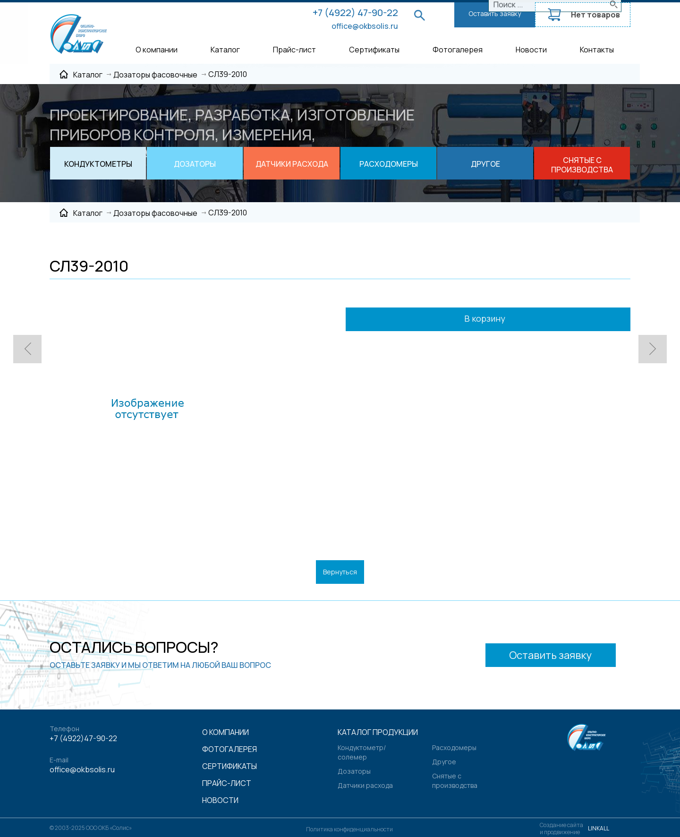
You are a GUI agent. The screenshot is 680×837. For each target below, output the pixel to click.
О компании (157, 49)
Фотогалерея (458, 49)
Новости (531, 49)
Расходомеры (454, 747)
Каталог (225, 49)
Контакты (597, 49)
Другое (444, 761)
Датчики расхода (365, 785)
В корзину (497, 319)
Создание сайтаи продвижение (561, 828)
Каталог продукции (378, 732)
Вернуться (340, 571)
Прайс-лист (294, 49)
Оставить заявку (494, 13)
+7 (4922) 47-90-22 (355, 12)
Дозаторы (354, 771)
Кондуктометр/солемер (362, 752)
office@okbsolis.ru (365, 26)
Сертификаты (374, 49)
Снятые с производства (454, 780)
